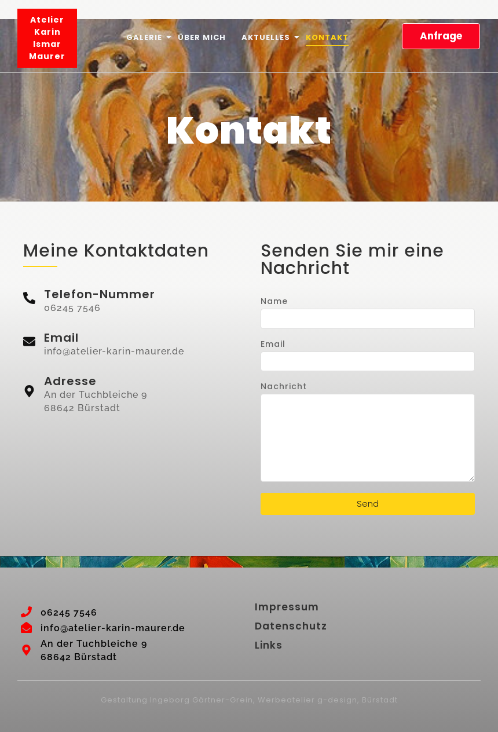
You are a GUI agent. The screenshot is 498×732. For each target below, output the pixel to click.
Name (274, 302)
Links (269, 645)
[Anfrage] (441, 36)
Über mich (202, 37)
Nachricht (284, 387)
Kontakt (327, 37)
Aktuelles (266, 37)
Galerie (145, 37)
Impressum (287, 607)
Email (273, 345)
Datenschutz (291, 626)
